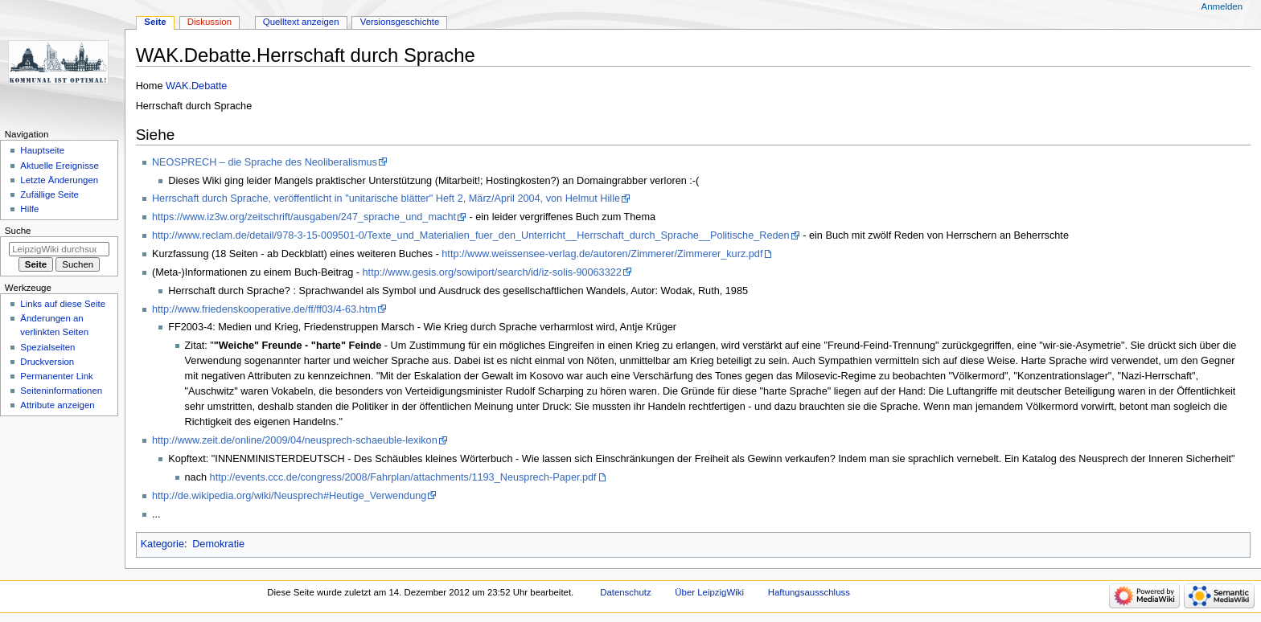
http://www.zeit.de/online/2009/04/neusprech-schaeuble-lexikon (294, 440)
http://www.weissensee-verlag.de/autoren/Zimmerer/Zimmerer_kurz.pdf (602, 254)
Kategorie (162, 544)
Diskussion (209, 22)
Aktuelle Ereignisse (59, 165)
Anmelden (1222, 6)
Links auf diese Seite (62, 304)
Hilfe (29, 209)
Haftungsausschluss (809, 592)
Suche (18, 230)
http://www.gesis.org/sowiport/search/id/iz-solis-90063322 (492, 272)
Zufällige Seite (49, 194)
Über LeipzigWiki (709, 592)
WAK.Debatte (196, 86)
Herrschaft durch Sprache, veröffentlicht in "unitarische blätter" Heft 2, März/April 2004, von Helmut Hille (386, 198)
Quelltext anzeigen (301, 22)
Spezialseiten (47, 347)
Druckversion (47, 361)
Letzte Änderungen (59, 180)
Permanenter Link (56, 376)
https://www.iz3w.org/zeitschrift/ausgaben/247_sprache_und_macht (304, 217)
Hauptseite (42, 150)
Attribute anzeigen (57, 405)
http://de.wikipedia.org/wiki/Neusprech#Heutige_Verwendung (289, 495)
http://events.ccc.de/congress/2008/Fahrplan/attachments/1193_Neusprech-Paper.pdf (403, 477)
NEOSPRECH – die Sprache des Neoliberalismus (264, 162)
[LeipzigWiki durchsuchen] (59, 249)
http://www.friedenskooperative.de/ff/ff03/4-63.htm (264, 309)
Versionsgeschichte (400, 22)
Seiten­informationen (61, 390)
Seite (155, 22)
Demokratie (218, 544)
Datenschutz (625, 592)
